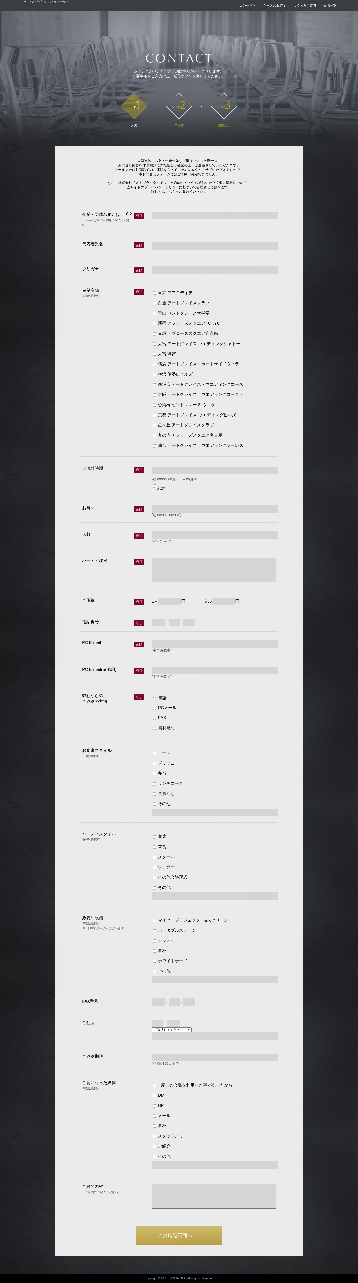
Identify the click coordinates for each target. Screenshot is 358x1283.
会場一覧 (329, 5)
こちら (170, 191)
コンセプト (248, 5)
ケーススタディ (274, 5)
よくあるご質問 (304, 5)
